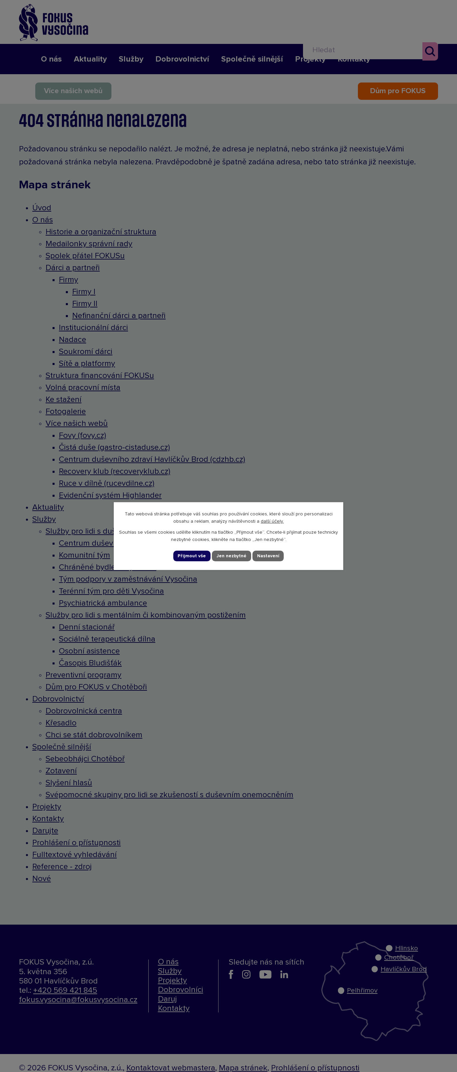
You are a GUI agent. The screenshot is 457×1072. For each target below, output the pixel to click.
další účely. (272, 521)
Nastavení (268, 556)
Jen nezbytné (231, 556)
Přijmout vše (192, 556)
